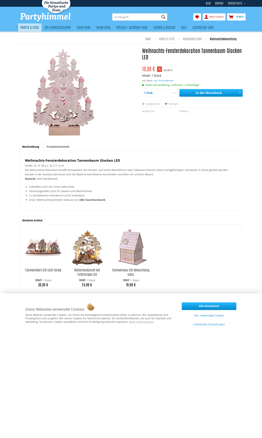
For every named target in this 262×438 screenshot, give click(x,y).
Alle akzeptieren (209, 306)
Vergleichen (151, 104)
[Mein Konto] (214, 17)
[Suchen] (163, 17)
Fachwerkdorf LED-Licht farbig (43, 270)
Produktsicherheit (58, 146)
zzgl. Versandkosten (163, 80)
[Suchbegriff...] (139, 17)
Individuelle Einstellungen (209, 324)
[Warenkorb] (236, 17)
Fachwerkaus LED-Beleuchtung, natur (131, 272)
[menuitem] (139, 17)
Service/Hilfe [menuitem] (235, 3)
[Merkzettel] (197, 17)
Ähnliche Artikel (32, 220)
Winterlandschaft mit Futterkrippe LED (87, 272)
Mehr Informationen (141, 321)
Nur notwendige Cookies (209, 315)
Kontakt (219, 3)
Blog (208, 3)
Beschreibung (30, 146)
